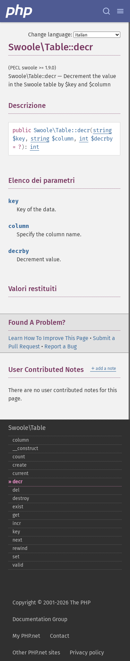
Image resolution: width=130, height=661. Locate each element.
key (16, 532)
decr (17, 482)
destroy (20, 498)
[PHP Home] (19, 11)
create (19, 465)
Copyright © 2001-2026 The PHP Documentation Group (51, 610)
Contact (59, 636)
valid (17, 565)
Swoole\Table (27, 428)
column (20, 440)
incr (16, 523)
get (15, 515)
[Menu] (120, 11)
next (17, 540)
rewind (19, 548)
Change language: (50, 34)
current (20, 473)
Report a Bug (60, 346)
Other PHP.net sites (36, 652)
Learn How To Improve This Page (48, 338)
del (15, 490)
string (102, 130)
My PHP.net (26, 636)
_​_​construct (25, 448)
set (15, 557)
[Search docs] (106, 11)
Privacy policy (87, 652)
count (18, 457)
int (83, 138)
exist (17, 507)
